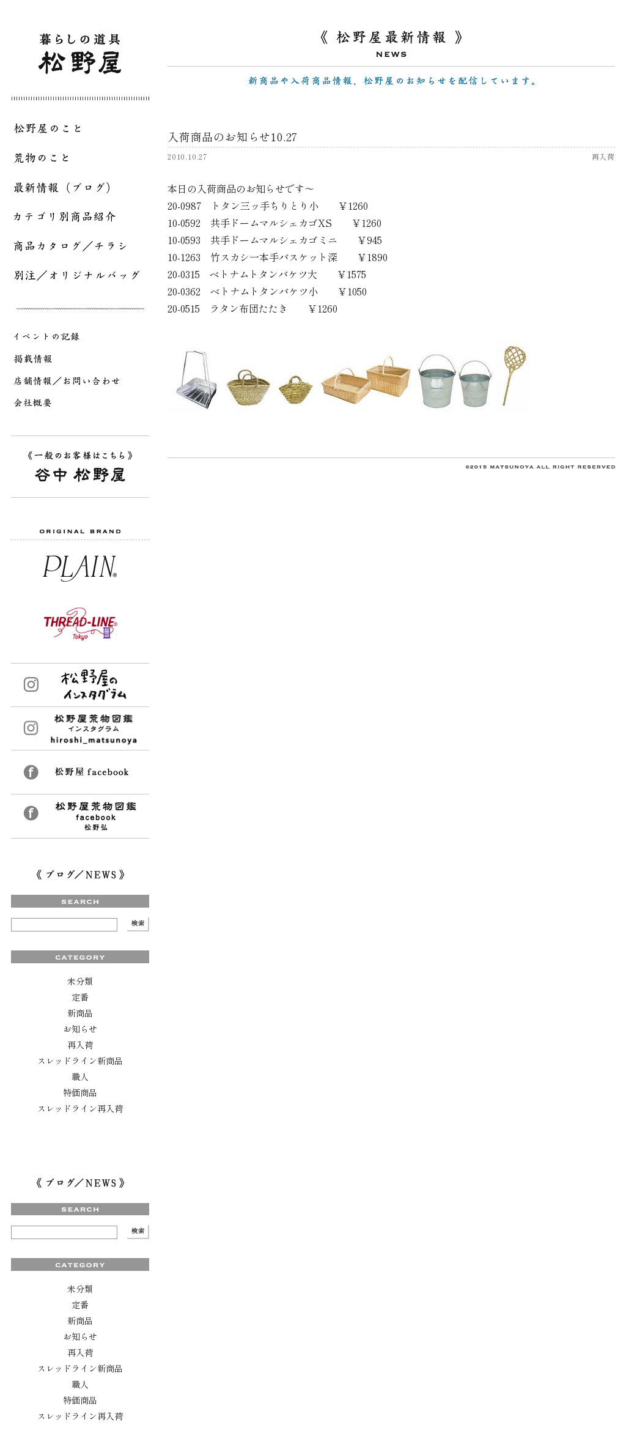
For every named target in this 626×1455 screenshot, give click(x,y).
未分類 (80, 981)
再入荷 (80, 1044)
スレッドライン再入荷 (80, 1108)
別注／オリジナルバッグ (80, 277)
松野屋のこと (80, 131)
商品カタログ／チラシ (80, 248)
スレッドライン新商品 (80, 1060)
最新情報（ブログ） (80, 189)
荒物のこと (80, 160)
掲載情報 (80, 361)
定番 (80, 997)
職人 (80, 1076)
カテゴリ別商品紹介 (80, 219)
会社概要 (80, 405)
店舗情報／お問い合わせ (80, 383)
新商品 (80, 1013)
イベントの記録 (80, 339)
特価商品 (80, 1092)
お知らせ (80, 1029)
